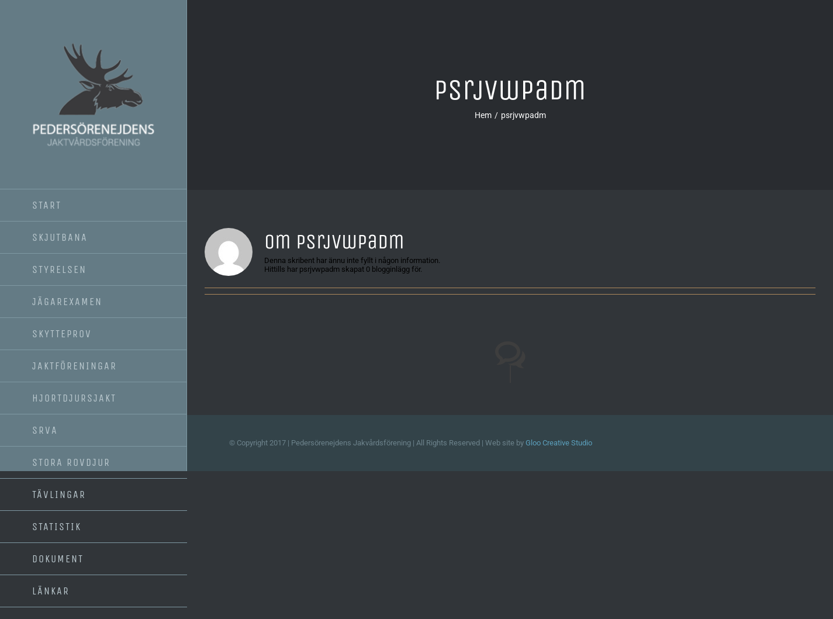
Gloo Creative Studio (559, 442)
